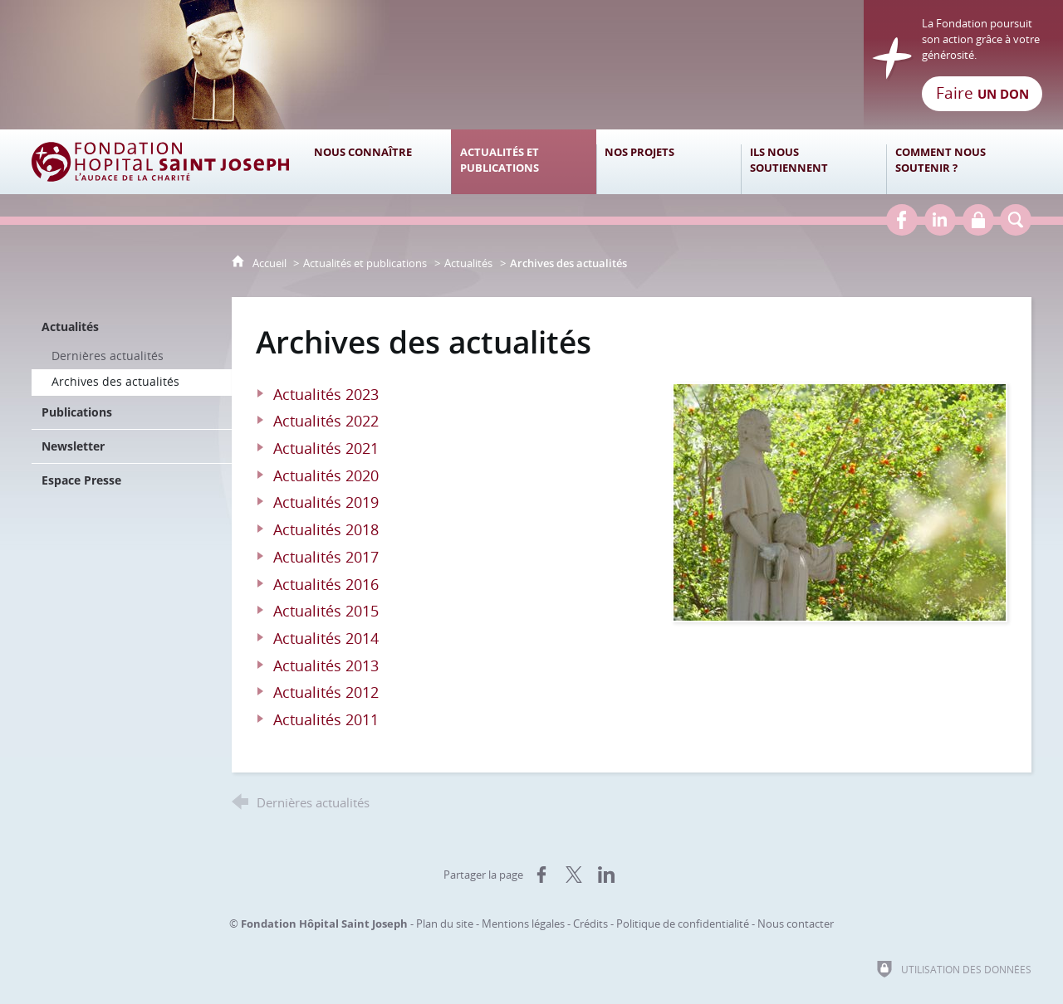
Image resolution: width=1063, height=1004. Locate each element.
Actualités (468, 263)
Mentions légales (523, 923)
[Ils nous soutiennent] (813, 161)
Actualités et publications (365, 263)
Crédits (590, 923)
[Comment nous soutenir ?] (958, 161)
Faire (982, 93)
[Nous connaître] (378, 161)
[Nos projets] (669, 161)
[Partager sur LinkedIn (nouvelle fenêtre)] (606, 874)
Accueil (270, 263)
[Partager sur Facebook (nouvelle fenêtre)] (541, 874)
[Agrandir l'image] (839, 500)
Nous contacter (795, 923)
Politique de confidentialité (682, 923)
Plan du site (444, 923)
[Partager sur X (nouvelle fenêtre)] (574, 874)
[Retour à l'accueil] (531, 64)
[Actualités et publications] (523, 161)
